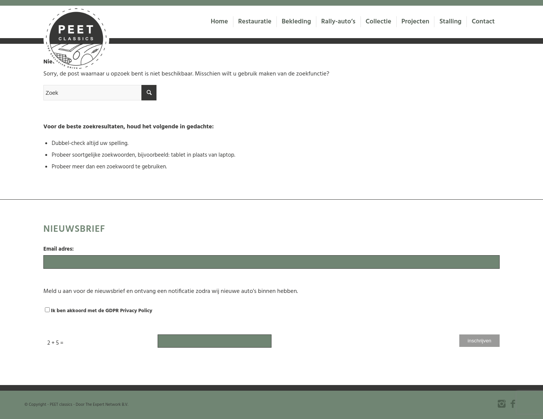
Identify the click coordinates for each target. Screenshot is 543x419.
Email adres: (58, 249)
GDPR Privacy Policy (129, 311)
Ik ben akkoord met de (98, 311)
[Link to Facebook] (512, 404)
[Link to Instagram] (501, 404)
